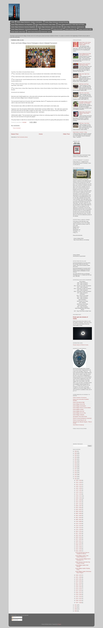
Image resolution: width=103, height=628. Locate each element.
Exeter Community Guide (85, 29)
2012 (75, 478)
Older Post (66, 134)
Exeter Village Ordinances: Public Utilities (45, 24)
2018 (75, 466)
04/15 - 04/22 (79, 550)
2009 (75, 608)
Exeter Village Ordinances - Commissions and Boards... (25, 29)
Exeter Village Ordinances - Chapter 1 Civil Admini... (30, 22)
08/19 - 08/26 (79, 515)
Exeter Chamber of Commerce (80, 397)
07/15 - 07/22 (79, 525)
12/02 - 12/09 (79, 488)
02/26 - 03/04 (79, 586)
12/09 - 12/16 (79, 486)
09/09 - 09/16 (79, 511)
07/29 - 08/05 (79, 521)
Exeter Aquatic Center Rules (18, 31)
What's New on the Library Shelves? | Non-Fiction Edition (85, 113)
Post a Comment (17, 128)
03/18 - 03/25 (79, 581)
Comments (15, 619)
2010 (75, 607)
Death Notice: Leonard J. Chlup (80, 132)
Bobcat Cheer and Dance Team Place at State (84, 64)
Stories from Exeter (46, 29)
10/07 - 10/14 (79, 503)
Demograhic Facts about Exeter (80, 416)
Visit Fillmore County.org (78, 424)
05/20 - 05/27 (79, 541)
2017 (75, 468)
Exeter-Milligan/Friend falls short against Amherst (85, 54)
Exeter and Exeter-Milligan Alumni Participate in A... (82, 559)
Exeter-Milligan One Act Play (79, 413)
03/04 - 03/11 (79, 585)
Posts (14, 617)
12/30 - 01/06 (79, 480)
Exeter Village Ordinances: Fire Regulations (22, 24)
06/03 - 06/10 (79, 537)
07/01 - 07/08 (79, 529)
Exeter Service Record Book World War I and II (39, 31)
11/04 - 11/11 (79, 496)
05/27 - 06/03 (79, 539)
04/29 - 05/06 (79, 547)
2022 (75, 459)
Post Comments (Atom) (22, 137)
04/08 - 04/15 (79, 575)
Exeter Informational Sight (78, 402)
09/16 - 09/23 (79, 509)
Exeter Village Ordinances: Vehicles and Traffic (49, 27)
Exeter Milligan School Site (79, 404)
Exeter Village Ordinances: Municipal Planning (56, 22)
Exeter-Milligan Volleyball (78, 414)
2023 (75, 457)
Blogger (59, 624)
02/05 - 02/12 (79, 592)
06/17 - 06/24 (79, 533)
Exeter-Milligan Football (78, 409)
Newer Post (14, 134)
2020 (75, 463)
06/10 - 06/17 (79, 535)
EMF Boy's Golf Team (84, 84)
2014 (75, 474)
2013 (75, 476)
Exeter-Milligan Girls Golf (78, 411)
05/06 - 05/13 (79, 544)
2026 (75, 451)
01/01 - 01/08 (79, 602)
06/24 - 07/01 (79, 531)
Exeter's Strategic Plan (70, 29)
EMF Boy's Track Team (84, 123)
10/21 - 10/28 (79, 499)
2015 (75, 472)
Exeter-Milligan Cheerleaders (79, 405)
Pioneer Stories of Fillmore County (80, 344)
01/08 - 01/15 (79, 600)
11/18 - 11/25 (79, 492)
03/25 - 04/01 (79, 579)
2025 (75, 453)
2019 (75, 465)
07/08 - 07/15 (79, 527)
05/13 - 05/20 (79, 543)
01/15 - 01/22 (79, 598)
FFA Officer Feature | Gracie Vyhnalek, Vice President (85, 102)
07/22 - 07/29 (79, 523)
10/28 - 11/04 (79, 498)
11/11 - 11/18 (79, 494)
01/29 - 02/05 (79, 594)
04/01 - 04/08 (79, 577)
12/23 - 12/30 (79, 482)
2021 (75, 461)
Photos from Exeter (58, 29)
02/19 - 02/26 (79, 588)
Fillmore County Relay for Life (79, 420)
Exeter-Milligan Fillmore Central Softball (82, 407)
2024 (75, 455)
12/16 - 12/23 (79, 484)
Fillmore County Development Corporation (82, 418)
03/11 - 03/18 (79, 583)
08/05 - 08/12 (79, 519)
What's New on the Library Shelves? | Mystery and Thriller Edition (85, 43)
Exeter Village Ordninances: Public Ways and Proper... (71, 24)
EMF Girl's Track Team (84, 92)
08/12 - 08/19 (79, 517)
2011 (75, 605)
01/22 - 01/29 (79, 596)
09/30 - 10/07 (79, 505)
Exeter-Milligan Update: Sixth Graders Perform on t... (81, 556)
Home (12, 22)
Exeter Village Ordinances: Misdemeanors (73, 27)
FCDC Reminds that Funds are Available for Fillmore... (82, 553)
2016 (75, 470)
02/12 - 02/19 (79, 590)
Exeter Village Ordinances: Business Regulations (23, 27)
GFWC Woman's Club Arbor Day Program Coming (82, 562)
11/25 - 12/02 (79, 490)
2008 (75, 610)
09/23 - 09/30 (79, 507)
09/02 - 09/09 (79, 513)
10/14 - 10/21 (79, 501)
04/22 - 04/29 (79, 548)
